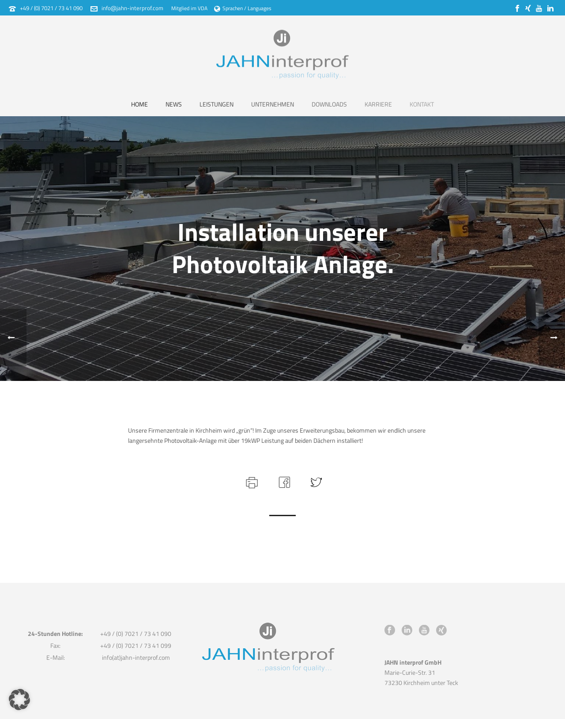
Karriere (378, 104)
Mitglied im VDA (189, 8)
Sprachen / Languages (242, 8)
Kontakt (422, 104)
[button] (19, 699)
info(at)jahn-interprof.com (136, 657)
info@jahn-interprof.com (132, 8)
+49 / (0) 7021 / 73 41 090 (51, 8)
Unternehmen (272, 104)
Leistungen (217, 104)
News (174, 104)
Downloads (329, 104)
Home (139, 104)
